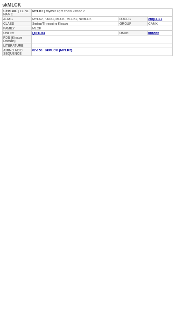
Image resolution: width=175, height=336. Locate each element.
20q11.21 (155, 19)
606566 (153, 33)
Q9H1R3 (38, 33)
